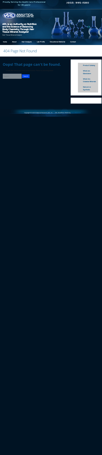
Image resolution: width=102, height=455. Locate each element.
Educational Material (57, 42)
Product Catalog (89, 65)
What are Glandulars (87, 72)
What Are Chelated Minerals (89, 80)
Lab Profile (41, 42)
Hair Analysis (27, 42)
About (14, 42)
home (5, 42)
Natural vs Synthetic (87, 88)
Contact (73, 42)
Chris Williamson (76, 113)
